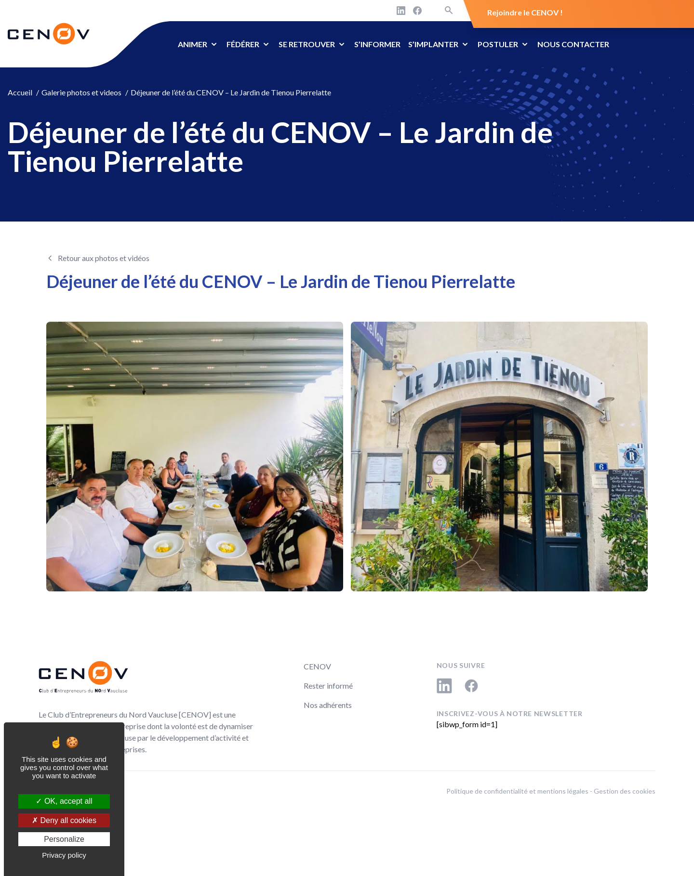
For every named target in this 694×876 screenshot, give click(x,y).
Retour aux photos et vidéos (103, 257)
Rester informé (328, 685)
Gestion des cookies (624, 791)
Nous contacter (573, 44)
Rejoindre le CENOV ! (525, 12)
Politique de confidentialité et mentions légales (517, 791)
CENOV (317, 666)
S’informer (377, 44)
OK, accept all (64, 801)
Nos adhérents (328, 704)
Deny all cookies (64, 820)
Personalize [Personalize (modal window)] (64, 839)
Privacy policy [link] (64, 855)
